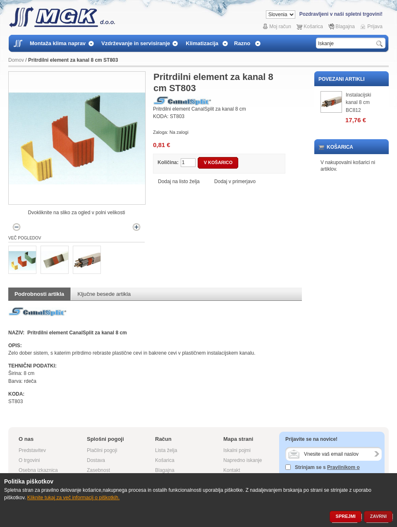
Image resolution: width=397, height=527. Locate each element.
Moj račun (280, 26)
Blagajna (345, 26)
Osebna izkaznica (38, 470)
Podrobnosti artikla (39, 294)
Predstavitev (32, 450)
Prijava (375, 26)
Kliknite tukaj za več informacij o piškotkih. (73, 497)
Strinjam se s (305, 467)
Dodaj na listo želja (179, 181)
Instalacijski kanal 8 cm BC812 (358, 102)
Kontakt (231, 470)
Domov (16, 60)
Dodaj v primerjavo (235, 181)
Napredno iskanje (242, 460)
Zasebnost (98, 470)
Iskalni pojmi (237, 450)
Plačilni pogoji (102, 450)
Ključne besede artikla (104, 294)
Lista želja (166, 450)
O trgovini (29, 460)
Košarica (313, 26)
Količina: (168, 162)
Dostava (96, 460)
